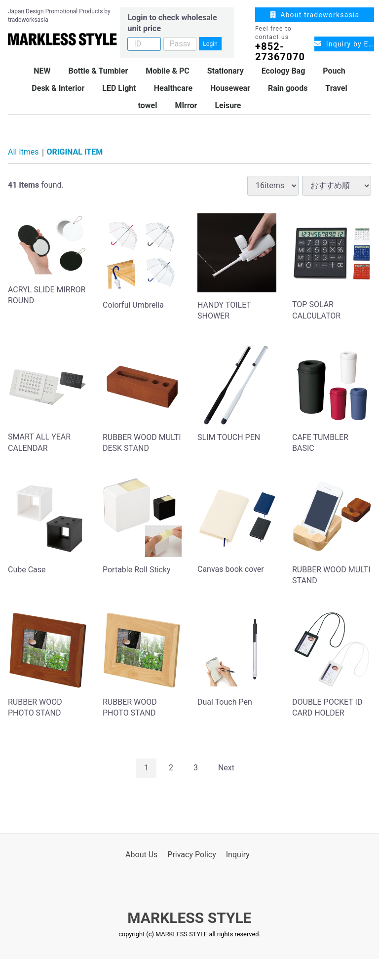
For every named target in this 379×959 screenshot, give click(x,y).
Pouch (334, 71)
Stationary (225, 71)
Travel (336, 88)
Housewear (230, 88)
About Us (141, 854)
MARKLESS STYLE (189, 917)
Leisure (228, 105)
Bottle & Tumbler (98, 71)
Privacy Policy (191, 854)
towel (147, 105)
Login (210, 43)
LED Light (119, 88)
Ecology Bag (283, 71)
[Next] (226, 767)
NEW (42, 71)
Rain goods (287, 88)
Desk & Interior (58, 88)
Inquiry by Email (344, 44)
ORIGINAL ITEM (75, 152)
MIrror (186, 105)
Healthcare (173, 88)
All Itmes (23, 152)
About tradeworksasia (315, 15)
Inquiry (238, 854)
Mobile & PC (167, 71)
